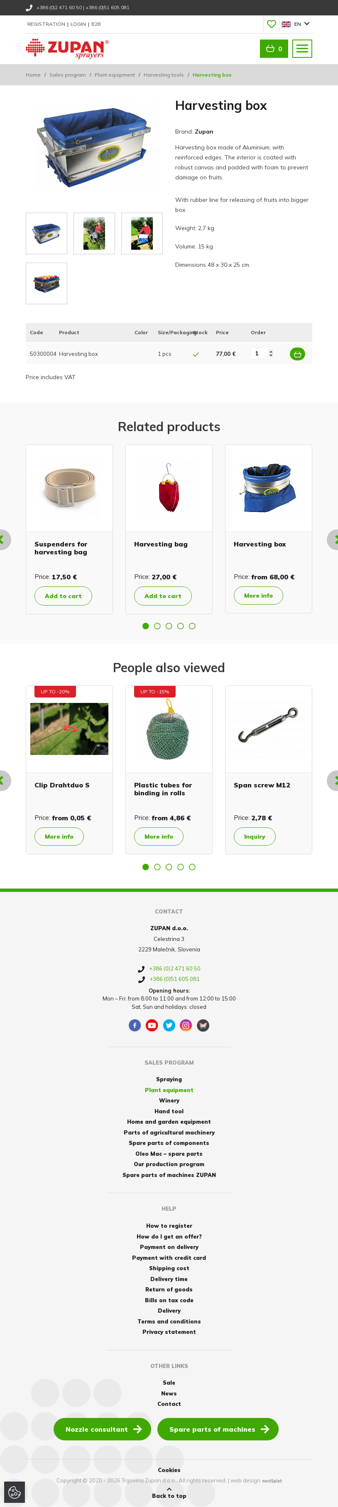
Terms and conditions (169, 1321)
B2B (96, 24)
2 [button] (157, 626)
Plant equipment (115, 75)
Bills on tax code (169, 1300)
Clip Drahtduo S (62, 785)
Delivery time (169, 1279)
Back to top (169, 1493)
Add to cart (63, 596)
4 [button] (180, 626)
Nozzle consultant (104, 1428)
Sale (169, 1382)
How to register (169, 1225)
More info (258, 595)
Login (79, 24)
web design (245, 1480)
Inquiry (254, 836)
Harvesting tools (164, 75)
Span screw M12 (262, 785)
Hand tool (169, 1111)
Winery (169, 1100)
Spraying (169, 1079)
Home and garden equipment (169, 1121)
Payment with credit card (169, 1257)
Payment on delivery (169, 1247)
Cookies (169, 1470)
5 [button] (192, 626)
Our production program (169, 1164)
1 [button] (146, 626)
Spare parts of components (169, 1143)
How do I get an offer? (169, 1236)
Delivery (169, 1310)
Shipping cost (169, 1268)
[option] (69, 529)
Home (33, 75)
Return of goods (169, 1289)
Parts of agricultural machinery (169, 1132)
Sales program (67, 75)
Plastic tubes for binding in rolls (163, 789)
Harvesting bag (161, 544)
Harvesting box (260, 544)
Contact (169, 1403)
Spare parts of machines (219, 1428)
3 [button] (169, 626)
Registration (46, 24)
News (169, 1393)
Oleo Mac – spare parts (169, 1153)
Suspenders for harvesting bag (60, 548)
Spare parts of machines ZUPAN (169, 1175)
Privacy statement (169, 1331)
